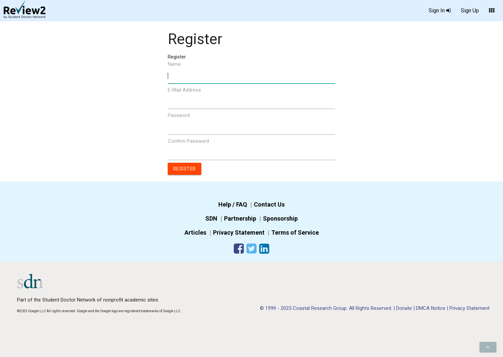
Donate (404, 308)
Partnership (240, 218)
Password (179, 115)
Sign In (440, 10)
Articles (195, 232)
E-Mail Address (184, 90)
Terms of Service (295, 232)
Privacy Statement (239, 232)
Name (174, 64)
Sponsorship (280, 218)
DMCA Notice (431, 308)
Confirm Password (188, 141)
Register (184, 168)
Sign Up (470, 10)
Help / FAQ (232, 204)
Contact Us (269, 204)
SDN (211, 218)
